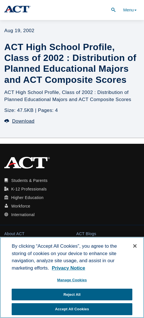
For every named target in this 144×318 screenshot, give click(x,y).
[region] (72, 277)
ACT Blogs (86, 233)
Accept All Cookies (72, 309)
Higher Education (27, 197)
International (22, 214)
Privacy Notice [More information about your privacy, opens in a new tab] (68, 268)
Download (19, 121)
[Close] (135, 246)
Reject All (72, 294)
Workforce (20, 206)
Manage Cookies (72, 280)
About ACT (14, 233)
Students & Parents (29, 180)
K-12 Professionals (29, 189)
